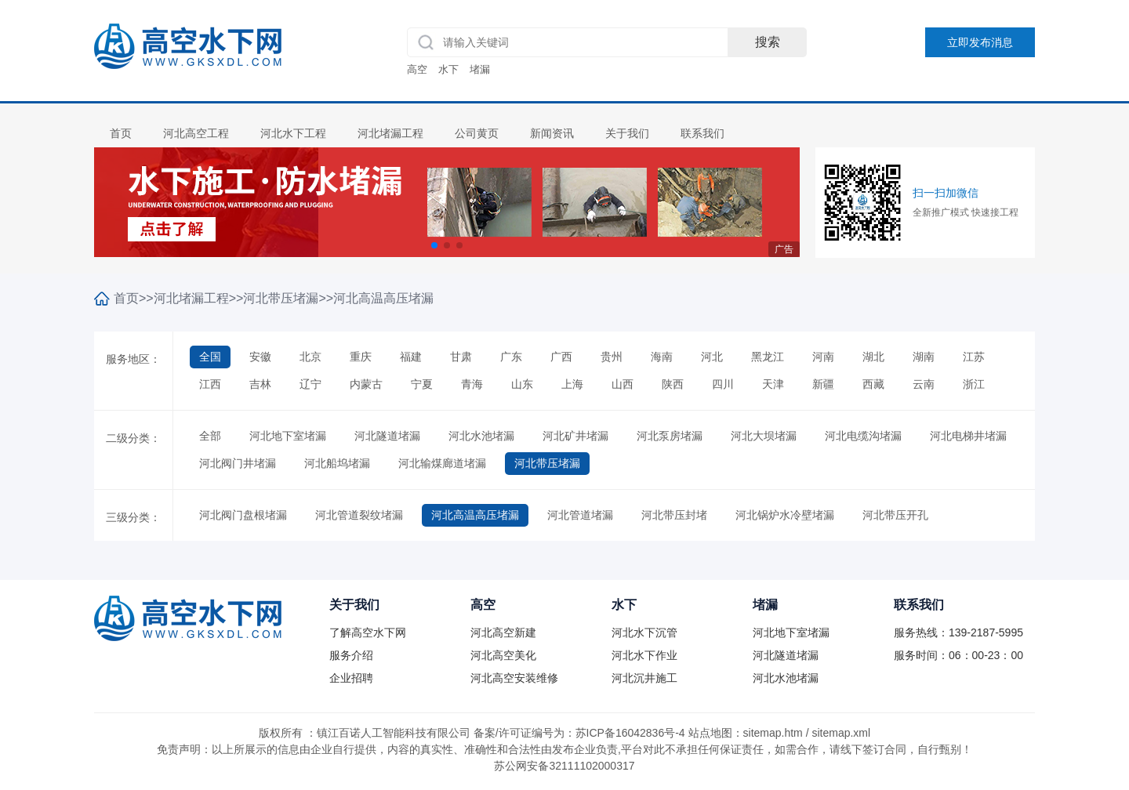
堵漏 (480, 69)
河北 (712, 356)
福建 (411, 356)
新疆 (823, 384)
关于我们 (627, 133)
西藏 (873, 384)
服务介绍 (351, 655)
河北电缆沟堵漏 (863, 435)
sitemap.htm (773, 733)
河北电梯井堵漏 (968, 435)
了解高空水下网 (367, 632)
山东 (522, 384)
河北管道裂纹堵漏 (359, 515)
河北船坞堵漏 (337, 463)
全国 (210, 356)
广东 (511, 356)
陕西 (673, 384)
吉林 (260, 384)
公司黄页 (477, 133)
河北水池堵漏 (481, 435)
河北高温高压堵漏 (383, 298)
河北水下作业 (644, 655)
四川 (723, 384)
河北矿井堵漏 (575, 435)
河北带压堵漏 (280, 298)
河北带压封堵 (674, 515)
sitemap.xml (840, 733)
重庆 (361, 356)
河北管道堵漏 (580, 515)
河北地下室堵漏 (287, 435)
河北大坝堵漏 (764, 435)
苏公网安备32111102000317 (564, 765)
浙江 (974, 384)
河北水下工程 (293, 133)
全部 (210, 435)
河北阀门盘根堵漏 (243, 515)
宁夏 (422, 384)
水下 (448, 69)
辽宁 (310, 384)
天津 (773, 384)
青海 (472, 384)
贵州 (612, 356)
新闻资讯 (552, 133)
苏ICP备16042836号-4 (630, 733)
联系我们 (702, 133)
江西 (210, 384)
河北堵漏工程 (390, 133)
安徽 (260, 356)
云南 (924, 384)
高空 (417, 69)
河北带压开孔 (895, 515)
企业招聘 (351, 678)
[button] (434, 245)
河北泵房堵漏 (669, 435)
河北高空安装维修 (514, 678)
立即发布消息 (980, 42)
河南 (823, 356)
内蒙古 (366, 384)
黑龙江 (767, 356)
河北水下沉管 (644, 632)
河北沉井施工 (644, 678)
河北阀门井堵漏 (237, 463)
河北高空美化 (503, 655)
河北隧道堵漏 (387, 435)
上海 (572, 384)
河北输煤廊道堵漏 (442, 463)
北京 (310, 356)
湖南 (924, 356)
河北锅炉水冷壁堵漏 (784, 515)
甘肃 (461, 356)
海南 (662, 356)
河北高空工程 (196, 133)
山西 (622, 384)
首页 (121, 133)
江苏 (974, 356)
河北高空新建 (503, 632)
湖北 (873, 356)
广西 (561, 356)
